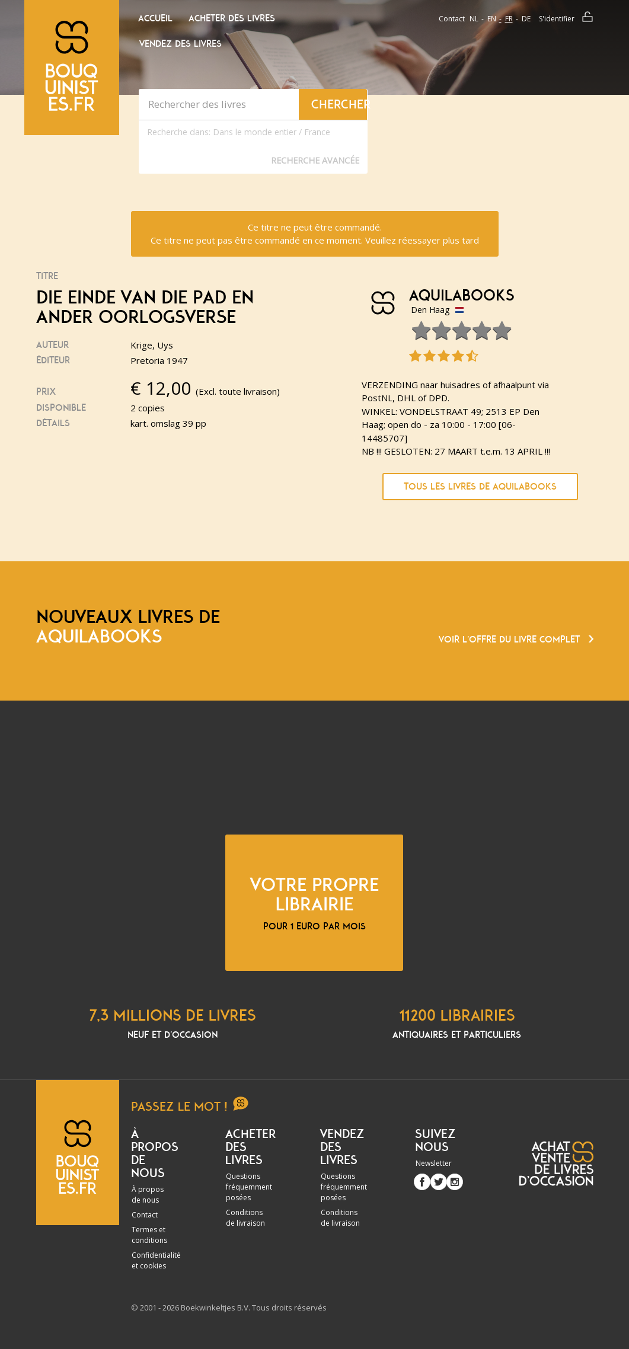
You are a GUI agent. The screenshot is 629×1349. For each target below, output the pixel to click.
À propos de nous (148, 1194)
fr (509, 19)
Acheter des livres (232, 18)
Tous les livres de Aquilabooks (480, 486)
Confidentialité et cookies (156, 1260)
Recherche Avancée (315, 160)
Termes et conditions (149, 1235)
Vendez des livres (180, 44)
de (526, 19)
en (491, 19)
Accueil (155, 18)
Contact (452, 19)
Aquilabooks (461, 295)
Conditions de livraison (245, 1217)
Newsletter (434, 1163)
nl (474, 19)
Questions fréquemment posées (249, 1187)
